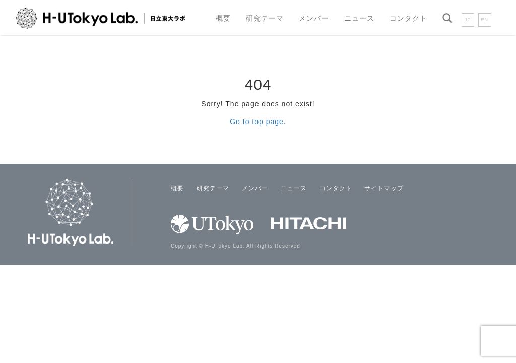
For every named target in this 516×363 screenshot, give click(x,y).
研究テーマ (265, 18)
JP (468, 19)
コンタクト (408, 18)
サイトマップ (384, 188)
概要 (223, 18)
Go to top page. (258, 121)
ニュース (359, 18)
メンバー (314, 18)
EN (485, 19)
